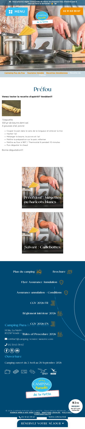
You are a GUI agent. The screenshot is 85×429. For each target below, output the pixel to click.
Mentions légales (51, 412)
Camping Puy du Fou (14, 73)
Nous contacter (57, 417)
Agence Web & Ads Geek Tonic (25, 412)
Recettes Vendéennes (57, 73)
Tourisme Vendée (35, 73)
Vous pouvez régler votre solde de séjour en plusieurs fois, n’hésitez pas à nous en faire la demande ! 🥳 (43, 2)
